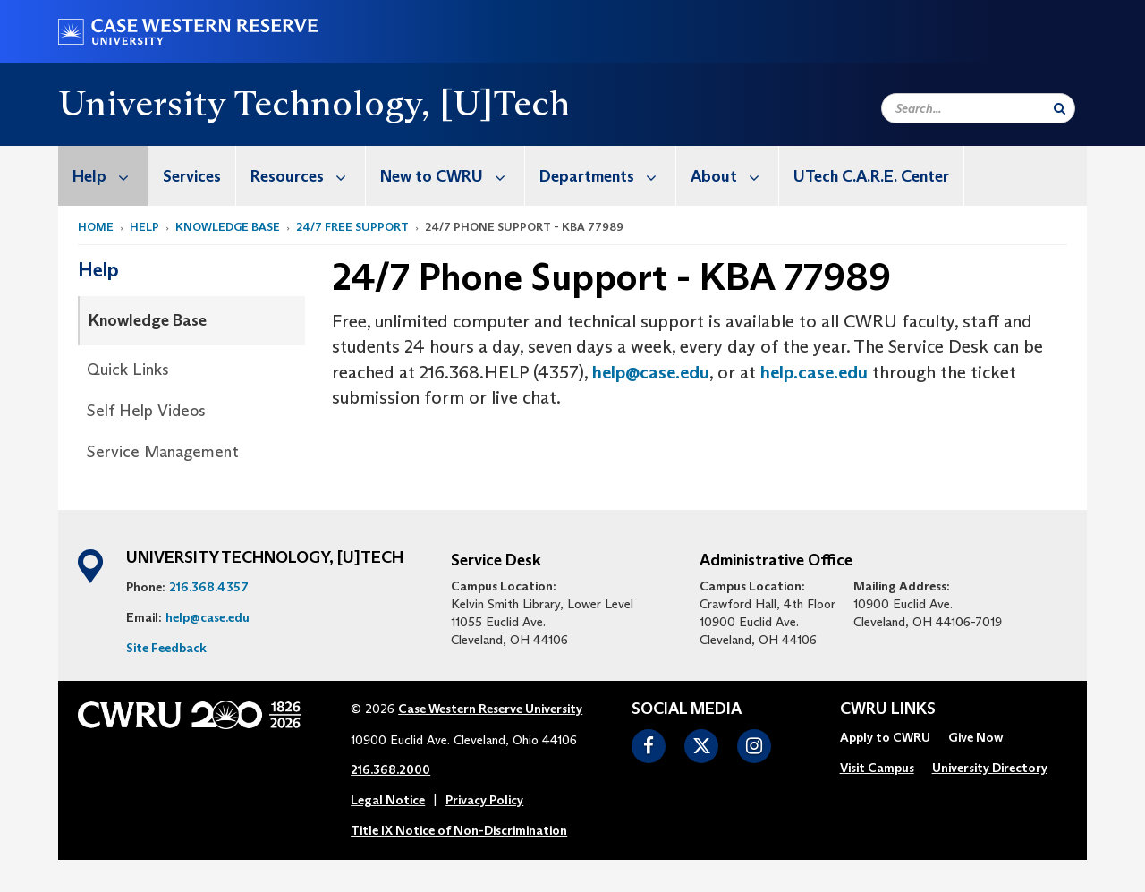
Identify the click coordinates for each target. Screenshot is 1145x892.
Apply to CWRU (885, 737)
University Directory (989, 768)
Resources (307, 176)
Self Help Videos (146, 411)
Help (110, 176)
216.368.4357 (209, 587)
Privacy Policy (484, 800)
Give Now (975, 737)
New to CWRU (452, 176)
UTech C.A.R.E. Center (871, 176)
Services (192, 176)
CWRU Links (888, 709)
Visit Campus (877, 768)
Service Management (163, 452)
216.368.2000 (390, 769)
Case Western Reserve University (490, 709)
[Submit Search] (1059, 108)
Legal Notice (388, 800)
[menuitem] (103, 176)
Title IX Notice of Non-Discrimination (459, 830)
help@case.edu (650, 372)
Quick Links (128, 369)
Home (96, 227)
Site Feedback (166, 648)
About (734, 176)
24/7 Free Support (352, 227)
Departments (607, 176)
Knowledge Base (227, 227)
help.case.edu (814, 372)
